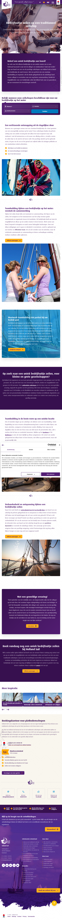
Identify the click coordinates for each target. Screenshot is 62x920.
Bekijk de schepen (16, 349)
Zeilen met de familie (28, 876)
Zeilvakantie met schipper (29, 849)
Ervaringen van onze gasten (13, 774)
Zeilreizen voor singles (28, 880)
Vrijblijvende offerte (48, 860)
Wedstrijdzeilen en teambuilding (30, 859)
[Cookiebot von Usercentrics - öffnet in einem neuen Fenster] (49, 445)
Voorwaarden (31, 918)
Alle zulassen (50, 474)
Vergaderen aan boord (28, 857)
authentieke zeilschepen (29, 385)
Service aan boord (48, 849)
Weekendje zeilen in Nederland (30, 847)
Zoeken (44, 111)
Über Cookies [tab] (51, 449)
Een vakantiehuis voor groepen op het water (31, 852)
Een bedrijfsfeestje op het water (30, 855)
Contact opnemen (48, 862)
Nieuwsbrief (52, 831)
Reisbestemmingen (48, 866)
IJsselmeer (46, 432)
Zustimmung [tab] (10, 449)
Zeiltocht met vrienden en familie (30, 845)
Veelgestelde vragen (48, 864)
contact (38, 665)
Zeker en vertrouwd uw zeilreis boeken (19, 745)
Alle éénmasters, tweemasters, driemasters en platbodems (51, 844)
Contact (19, 918)
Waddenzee (9, 435)
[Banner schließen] (59, 445)
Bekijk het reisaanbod (28, 874)
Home (9, 918)
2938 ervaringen (15, 754)
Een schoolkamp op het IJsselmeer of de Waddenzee (31, 861)
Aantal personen (10, 111)
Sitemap (14, 918)
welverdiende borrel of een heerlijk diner (34, 510)
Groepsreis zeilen (27, 884)
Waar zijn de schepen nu (49, 853)
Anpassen (31, 474)
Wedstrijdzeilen (26, 882)
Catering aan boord (48, 851)
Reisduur (36, 106)
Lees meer (32, 626)
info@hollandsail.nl (7, 864)
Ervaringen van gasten (49, 868)
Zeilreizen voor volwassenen (29, 878)
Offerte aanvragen (13, 240)
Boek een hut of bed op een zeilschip (29, 871)
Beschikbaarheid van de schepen (51, 847)
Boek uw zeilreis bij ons (48, 892)
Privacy (25, 918)
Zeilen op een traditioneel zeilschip (31, 843)
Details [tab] (31, 449)
